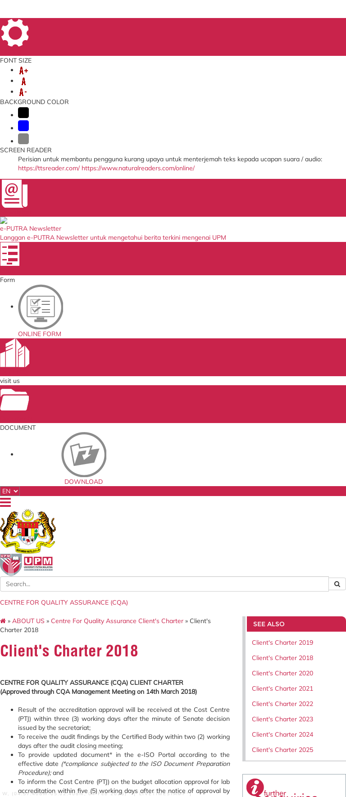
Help (64, 749)
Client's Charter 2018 (272, 164)
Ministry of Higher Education (169, 554)
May (58, 387)
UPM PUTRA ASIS (229, 623)
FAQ (313, 26)
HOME (193, 26)
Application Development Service (232, 612)
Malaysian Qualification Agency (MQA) (172, 584)
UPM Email (220, 601)
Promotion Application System (111, 635)
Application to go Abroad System (109, 608)
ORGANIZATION (98, 89)
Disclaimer (40, 749)
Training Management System (104, 592)
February (64, 360)
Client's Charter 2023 (272, 226)
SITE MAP (256, 26)
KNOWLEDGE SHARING (221, 98)
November (67, 441)
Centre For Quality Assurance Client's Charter (142, 127)
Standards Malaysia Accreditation (231, 567)
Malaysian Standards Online (228, 554)
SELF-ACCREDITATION (67, 98)
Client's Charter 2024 (272, 241)
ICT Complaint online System (113, 554)
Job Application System (107, 622)
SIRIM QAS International (163, 567)
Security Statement (50, 755)
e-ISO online (222, 592)
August (62, 414)
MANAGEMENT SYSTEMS (212, 89)
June (58, 396)
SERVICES (148, 89)
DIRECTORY (222, 26)
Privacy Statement (46, 736)
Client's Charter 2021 (272, 195)
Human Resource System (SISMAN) (109, 576)
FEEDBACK (287, 26)
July (57, 405)
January (63, 351)
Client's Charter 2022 (272, 210)
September (68, 423)
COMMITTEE (130, 98)
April (58, 378)
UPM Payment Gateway (224, 581)
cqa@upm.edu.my (280, 400)
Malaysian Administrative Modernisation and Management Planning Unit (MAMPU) (170, 610)
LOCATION (306, 38)
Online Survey (105, 565)
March (61, 369)
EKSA (166, 98)
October (63, 432)
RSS (63, 743)
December (67, 450)
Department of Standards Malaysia (172, 647)
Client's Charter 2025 (272, 256)
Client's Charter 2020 (272, 180)
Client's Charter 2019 (272, 149)
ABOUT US (48, 89)
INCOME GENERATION (68, 107)
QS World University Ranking (172, 633)
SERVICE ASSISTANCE (147, 107)
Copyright (39, 743)
